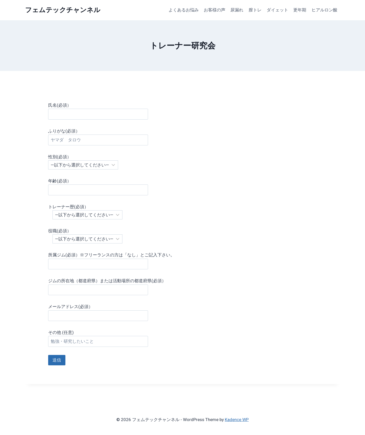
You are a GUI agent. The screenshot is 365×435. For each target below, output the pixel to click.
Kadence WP (237, 419)
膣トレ (255, 9)
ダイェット (277, 9)
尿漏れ (236, 9)
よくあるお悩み (184, 9)
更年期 (299, 9)
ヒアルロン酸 (324, 9)
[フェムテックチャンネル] (62, 10)
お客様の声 (214, 9)
